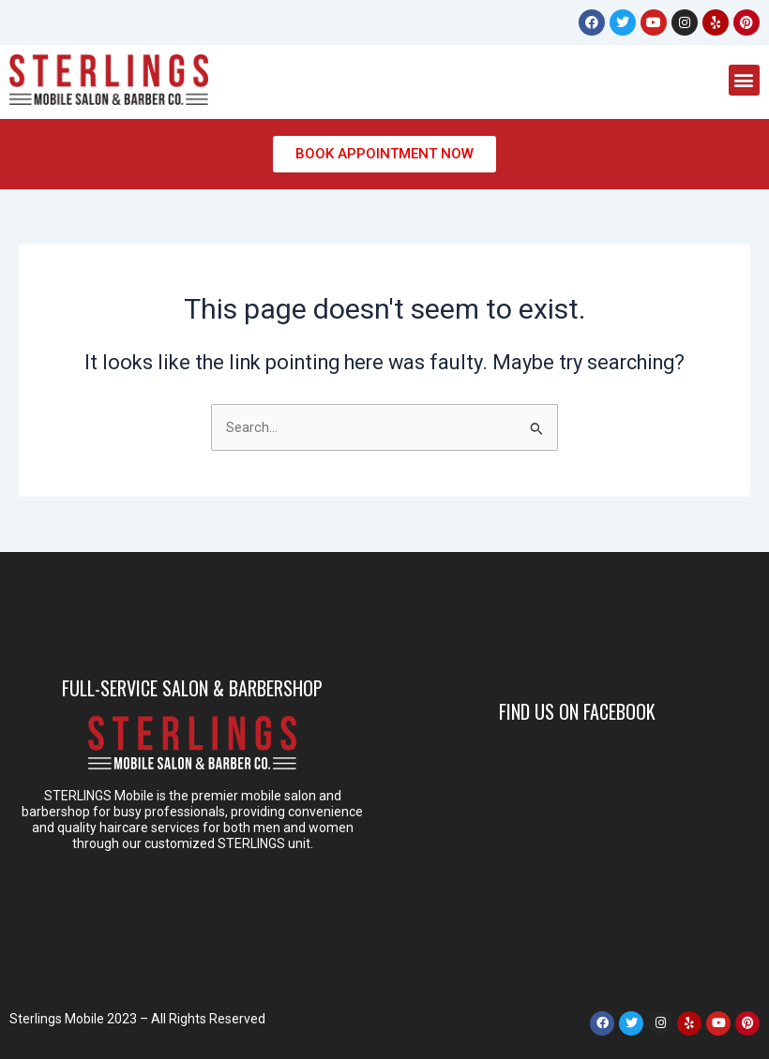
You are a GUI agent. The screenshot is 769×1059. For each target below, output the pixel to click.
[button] (744, 80)
